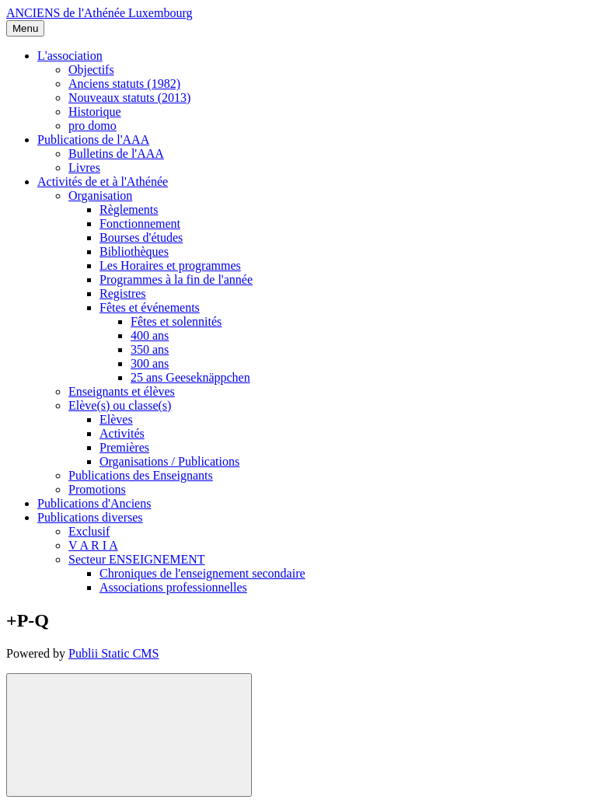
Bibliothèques (134, 251)
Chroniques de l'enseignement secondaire (202, 573)
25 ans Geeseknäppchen (190, 377)
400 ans (150, 335)
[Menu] (25, 28)
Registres (123, 293)
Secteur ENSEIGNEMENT (136, 559)
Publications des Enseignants (140, 475)
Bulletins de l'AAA (116, 153)
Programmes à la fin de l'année (176, 279)
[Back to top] (129, 735)
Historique (94, 111)
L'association (70, 55)
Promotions (97, 489)
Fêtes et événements (150, 307)
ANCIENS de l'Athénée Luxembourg (99, 12)
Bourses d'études (141, 237)
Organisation (100, 195)
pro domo (92, 125)
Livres (84, 167)
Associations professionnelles (173, 587)
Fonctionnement (140, 223)
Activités (122, 433)
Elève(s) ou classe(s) (119, 405)
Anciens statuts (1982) (124, 83)
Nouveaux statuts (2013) (129, 97)
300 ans (150, 363)
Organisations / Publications (169, 461)
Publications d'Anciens (94, 503)
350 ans (150, 349)
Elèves (116, 419)
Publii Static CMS (113, 653)
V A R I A (93, 545)
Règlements (129, 209)
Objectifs (91, 69)
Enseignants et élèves (121, 391)
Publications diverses (90, 517)
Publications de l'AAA (93, 139)
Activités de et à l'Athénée (102, 181)
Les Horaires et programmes (170, 265)
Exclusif (89, 531)
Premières (124, 447)
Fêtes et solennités (176, 321)
